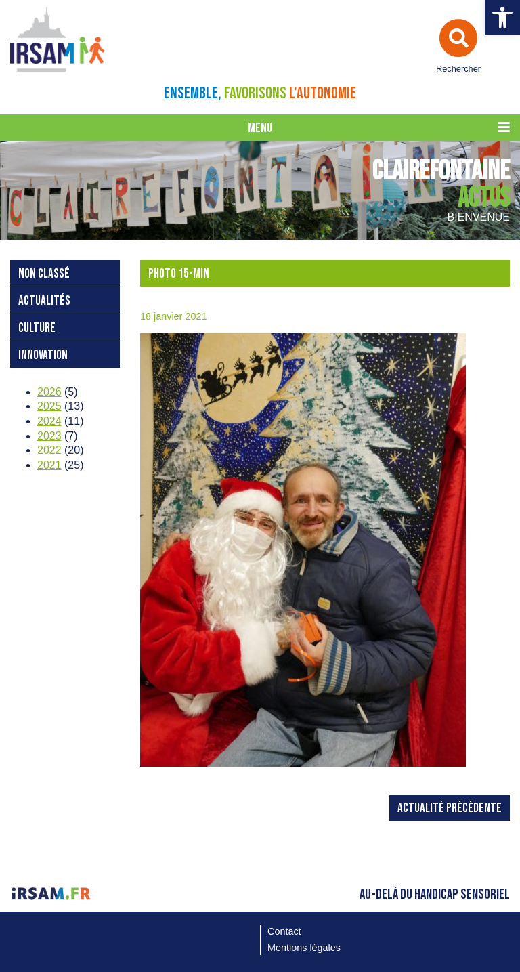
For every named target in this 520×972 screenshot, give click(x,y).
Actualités (44, 301)
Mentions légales (304, 947)
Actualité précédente (449, 808)
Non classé (44, 274)
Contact (284, 931)
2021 (49, 465)
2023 (49, 436)
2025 (49, 406)
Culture (37, 328)
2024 (49, 421)
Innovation (43, 355)
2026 (49, 392)
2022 (49, 450)
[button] (502, 17)
